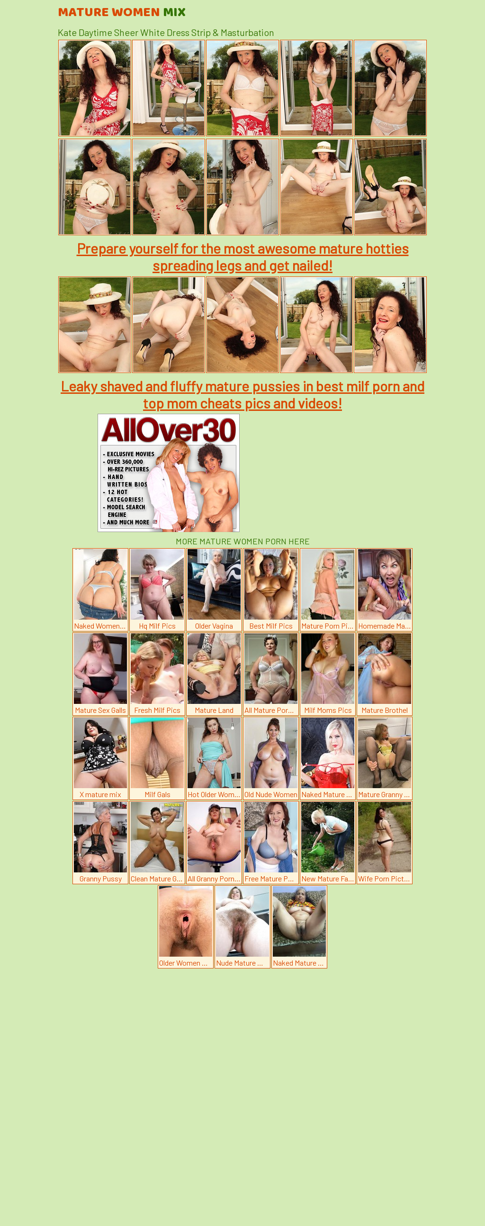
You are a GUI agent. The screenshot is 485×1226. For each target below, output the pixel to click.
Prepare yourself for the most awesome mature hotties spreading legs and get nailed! (243, 257)
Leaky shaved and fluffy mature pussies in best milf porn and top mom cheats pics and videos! (242, 394)
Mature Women (122, 12)
